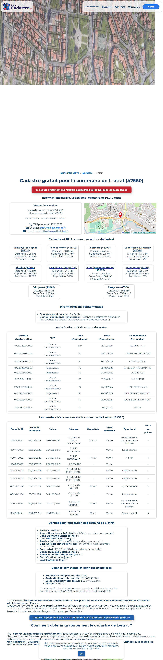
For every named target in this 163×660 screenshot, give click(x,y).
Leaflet (126, 233)
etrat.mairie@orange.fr (53, 227)
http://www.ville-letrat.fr (55, 231)
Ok (81, 654)
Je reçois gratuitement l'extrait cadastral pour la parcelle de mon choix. (81, 189)
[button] (120, 215)
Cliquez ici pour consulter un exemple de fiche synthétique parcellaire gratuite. (81, 617)
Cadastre (87, 173)
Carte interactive (69, 173)
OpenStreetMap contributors (144, 233)
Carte (151, 7)
